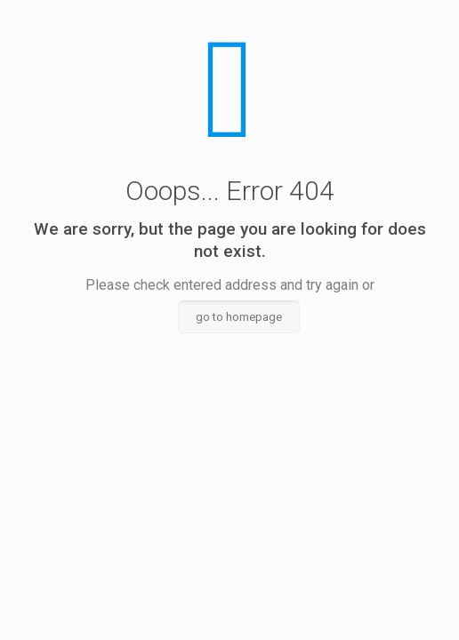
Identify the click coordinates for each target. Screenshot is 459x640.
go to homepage (239, 317)
